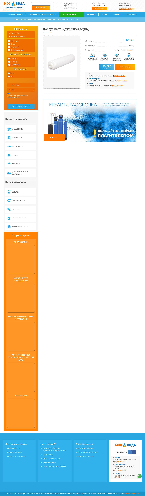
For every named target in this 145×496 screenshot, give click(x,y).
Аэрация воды (48, 455)
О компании (131, 14)
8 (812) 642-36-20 (70, 6)
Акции (104, 14)
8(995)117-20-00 (119, 76)
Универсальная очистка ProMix (54, 467)
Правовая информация (132, 494)
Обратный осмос (13, 448)
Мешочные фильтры (85, 456)
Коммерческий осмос (86, 448)
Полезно (116, 14)
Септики (90, 14)
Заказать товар (125, 67)
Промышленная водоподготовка (42, 14)
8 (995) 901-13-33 (70, 4)
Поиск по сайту (41, 7)
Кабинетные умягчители (16, 456)
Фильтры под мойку (14, 452)
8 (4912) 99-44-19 (70, 8)
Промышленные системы (87, 452)
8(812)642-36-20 (122, 81)
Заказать (54, 138)
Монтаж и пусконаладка (104, 58)
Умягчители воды (49, 463)
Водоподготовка (14, 14)
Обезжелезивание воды (52, 459)
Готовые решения (69, 14)
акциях (130, 50)
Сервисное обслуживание (117, 59)
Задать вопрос (100, 8)
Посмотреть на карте (126, 8)
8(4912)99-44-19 (117, 85)
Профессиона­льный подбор (92, 58)
